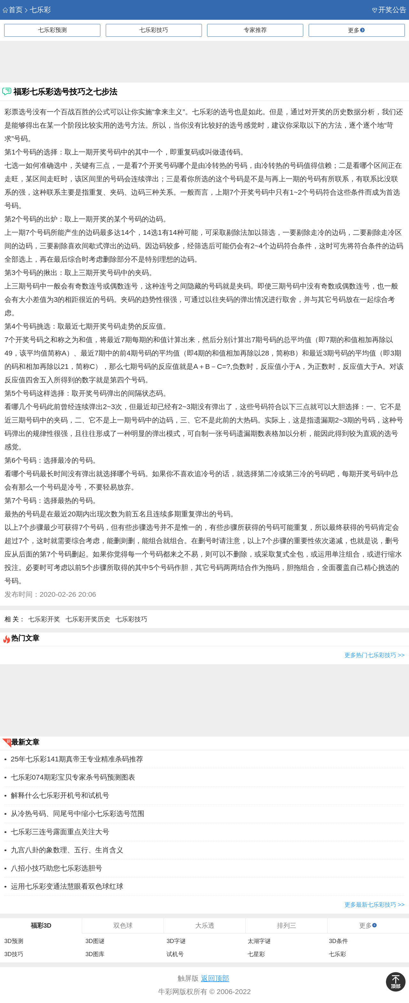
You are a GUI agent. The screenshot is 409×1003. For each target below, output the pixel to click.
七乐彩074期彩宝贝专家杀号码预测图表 (73, 777)
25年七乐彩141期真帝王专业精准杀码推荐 (77, 759)
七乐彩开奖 (44, 619)
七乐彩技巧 (153, 30)
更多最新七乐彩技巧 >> (374, 905)
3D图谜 (94, 941)
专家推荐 (255, 30)
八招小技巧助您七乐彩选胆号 (56, 868)
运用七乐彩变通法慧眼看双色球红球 (67, 886)
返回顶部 (215, 978)
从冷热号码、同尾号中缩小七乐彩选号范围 (77, 814)
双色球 (123, 925)
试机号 (175, 954)
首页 (13, 10)
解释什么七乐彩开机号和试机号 (60, 795)
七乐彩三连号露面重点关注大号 (60, 832)
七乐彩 (37, 10)
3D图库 (94, 954)
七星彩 (256, 954)
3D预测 (13, 941)
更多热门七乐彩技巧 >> (374, 655)
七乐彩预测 (52, 30)
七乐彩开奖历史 (88, 619)
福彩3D (41, 925)
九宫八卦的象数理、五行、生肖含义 (67, 850)
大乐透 (204, 925)
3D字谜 (175, 941)
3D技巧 (13, 954)
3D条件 (338, 941)
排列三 (286, 925)
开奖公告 (389, 10)
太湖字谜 (259, 941)
